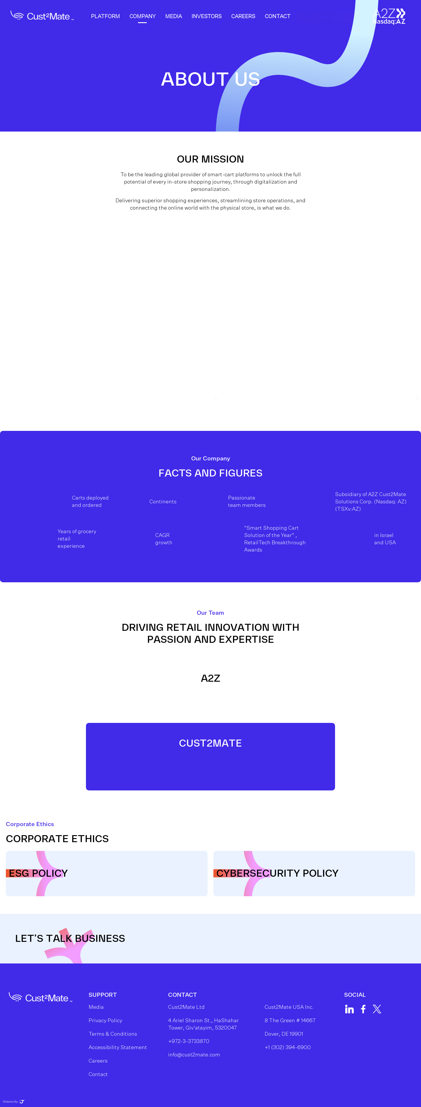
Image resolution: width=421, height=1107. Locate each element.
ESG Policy (38, 873)
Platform (105, 24)
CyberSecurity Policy (277, 873)
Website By (14, 1101)
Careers (244, 24)
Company (143, 24)
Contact (278, 24)
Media (173, 24)
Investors (207, 24)
